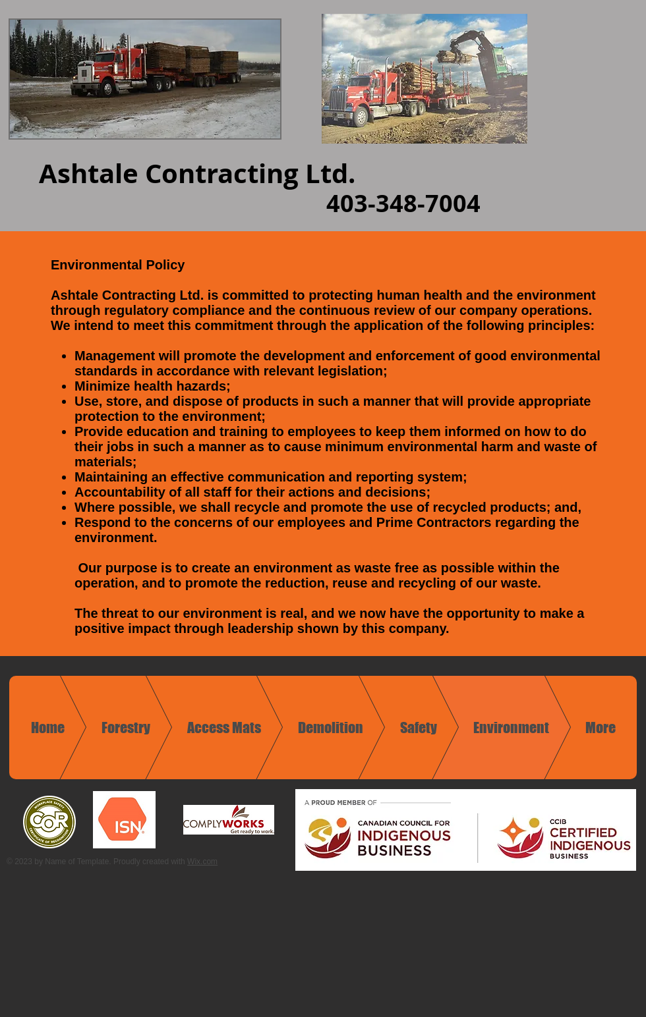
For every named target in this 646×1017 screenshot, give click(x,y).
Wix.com (202, 861)
